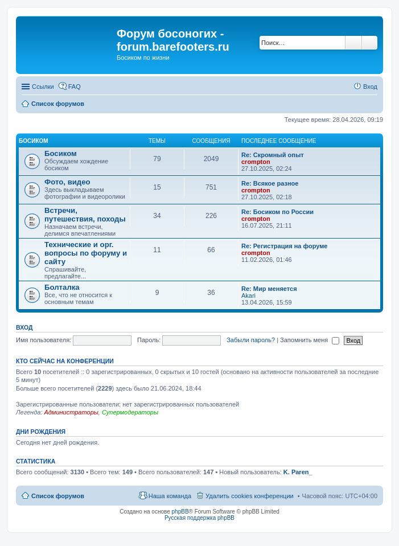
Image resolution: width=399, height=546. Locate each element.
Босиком (33, 141)
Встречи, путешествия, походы (85, 214)
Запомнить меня (309, 339)
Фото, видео (67, 182)
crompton (255, 161)
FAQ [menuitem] (74, 86)
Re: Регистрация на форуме (284, 246)
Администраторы (71, 412)
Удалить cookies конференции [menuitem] (249, 495)
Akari (248, 295)
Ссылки (43, 86)
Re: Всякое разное (269, 183)
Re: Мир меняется (269, 288)
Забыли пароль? (251, 339)
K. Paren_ (297, 472)
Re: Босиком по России (277, 211)
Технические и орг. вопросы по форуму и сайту (85, 253)
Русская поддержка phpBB (199, 518)
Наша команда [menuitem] (170, 495)
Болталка (62, 287)
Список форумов (57, 495)
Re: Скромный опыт (272, 154)
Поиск (353, 43)
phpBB (180, 511)
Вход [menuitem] (370, 86)
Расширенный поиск (369, 43)
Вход (24, 327)
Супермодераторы (130, 412)
